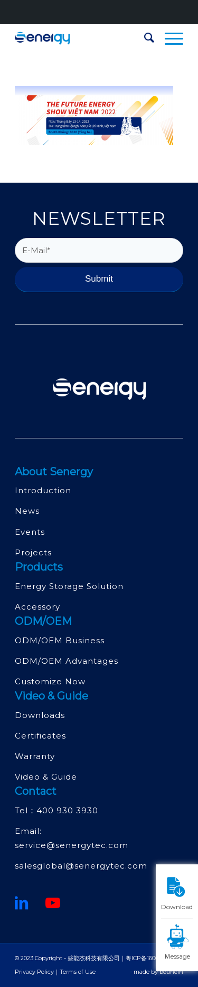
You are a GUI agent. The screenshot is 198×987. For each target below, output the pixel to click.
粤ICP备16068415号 (151, 958)
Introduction (43, 490)
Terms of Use (78, 971)
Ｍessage (178, 941)
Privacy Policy (34, 971)
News (27, 511)
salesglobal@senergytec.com (81, 866)
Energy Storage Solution (69, 586)
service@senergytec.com (71, 845)
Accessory (37, 607)
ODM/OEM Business (60, 640)
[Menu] (168, 38)
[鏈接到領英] (22, 903)
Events (30, 532)
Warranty (35, 756)
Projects (33, 552)
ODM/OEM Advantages (66, 661)
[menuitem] (144, 38)
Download (177, 892)
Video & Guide (46, 777)
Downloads (40, 715)
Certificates (40, 736)
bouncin (171, 971)
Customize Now (50, 681)
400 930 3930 (67, 810)
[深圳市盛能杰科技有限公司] (82, 38)
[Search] (144, 38)
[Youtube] (53, 903)
